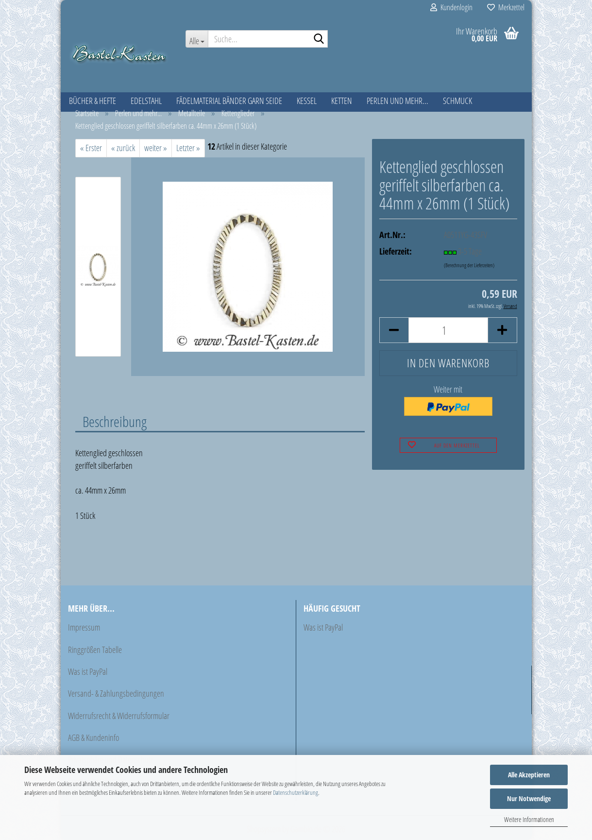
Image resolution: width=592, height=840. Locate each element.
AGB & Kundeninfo (93, 737)
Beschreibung (115, 421)
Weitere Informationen (529, 819)
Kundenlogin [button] (451, 7)
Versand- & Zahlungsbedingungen (116, 693)
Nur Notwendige (529, 798)
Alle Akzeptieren (529, 774)
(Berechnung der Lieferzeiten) (469, 265)
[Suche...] (197, 39)
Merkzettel (505, 7)
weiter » (155, 148)
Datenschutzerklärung (295, 792)
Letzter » (188, 148)
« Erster (91, 148)
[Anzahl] (448, 330)
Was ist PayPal (87, 671)
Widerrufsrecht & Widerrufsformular (118, 715)
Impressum (84, 627)
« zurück (123, 148)
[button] (393, 330)
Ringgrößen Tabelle (95, 649)
